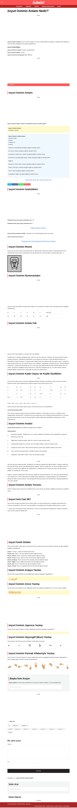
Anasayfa (10, 778)
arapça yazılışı (18, 729)
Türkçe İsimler (16, 725)
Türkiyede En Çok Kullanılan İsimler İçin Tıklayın (38, 241)
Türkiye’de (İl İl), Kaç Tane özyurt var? (38, 180)
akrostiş (10, 729)
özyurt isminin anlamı (35, 729)
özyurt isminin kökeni (53, 729)
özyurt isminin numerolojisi (61, 729)
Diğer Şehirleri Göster (38, 228)
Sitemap (28, 804)
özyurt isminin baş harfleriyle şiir (44, 729)
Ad (8, 761)
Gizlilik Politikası (21, 804)
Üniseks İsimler (25, 725)
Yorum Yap (27, 184)
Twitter (9, 184)
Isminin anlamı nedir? (39, 2)
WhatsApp (21, 184)
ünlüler (10, 732)
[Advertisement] (38, 28)
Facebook (15, 184)
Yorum (9, 744)
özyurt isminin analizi (27, 729)
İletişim (15, 804)
